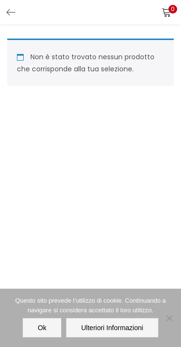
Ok (42, 328)
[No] (169, 318)
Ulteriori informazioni (112, 328)
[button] (166, 12)
